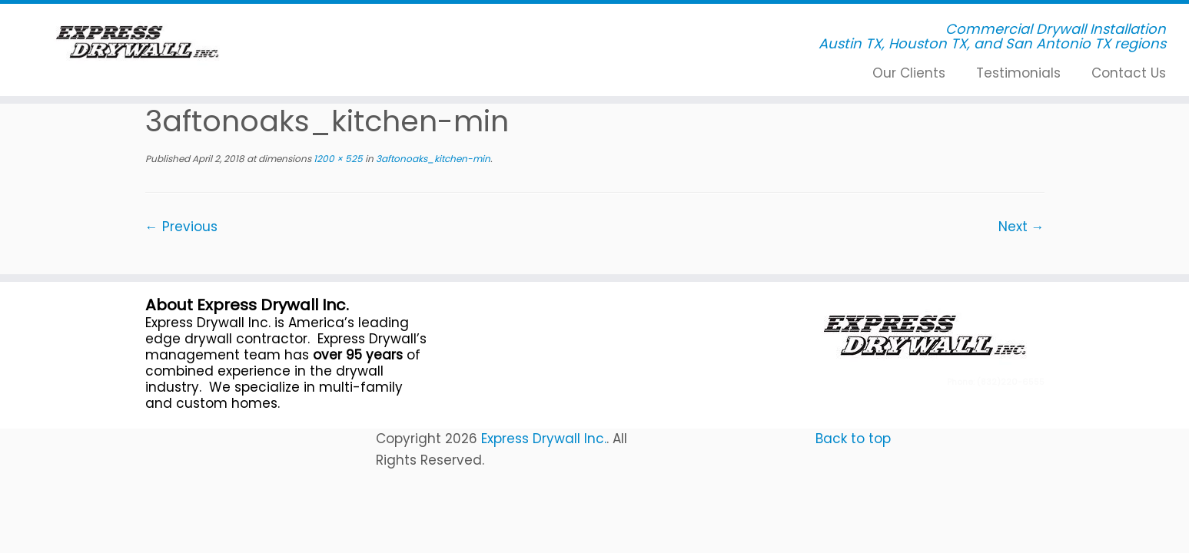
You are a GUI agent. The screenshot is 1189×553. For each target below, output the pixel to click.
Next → (1021, 226)
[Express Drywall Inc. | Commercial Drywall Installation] (137, 42)
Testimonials (1018, 73)
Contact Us (1128, 73)
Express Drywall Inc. (543, 438)
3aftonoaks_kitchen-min (432, 158)
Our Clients (908, 73)
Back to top (853, 438)
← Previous (181, 226)
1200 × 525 (337, 158)
